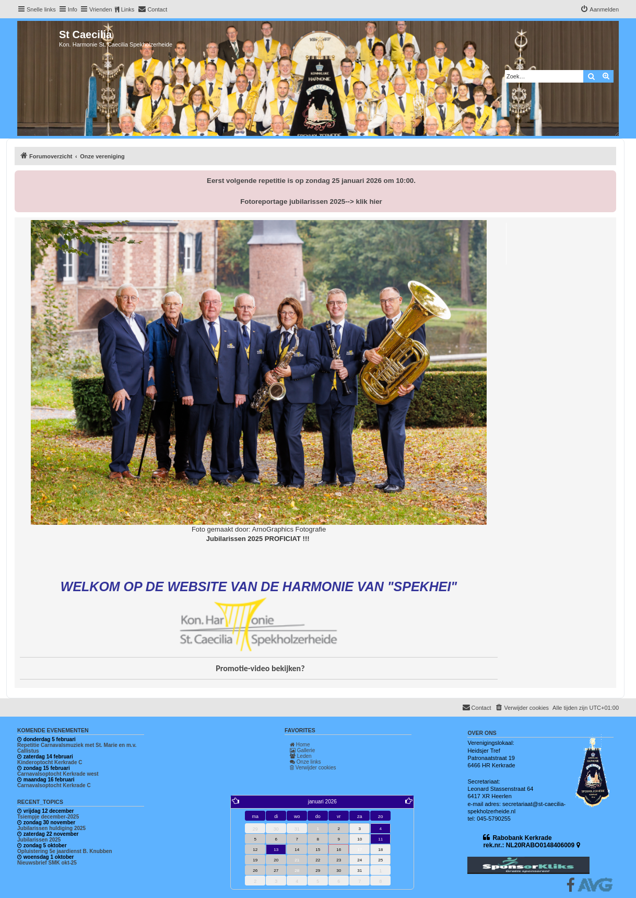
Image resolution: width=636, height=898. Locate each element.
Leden (301, 756)
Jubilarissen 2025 (39, 840)
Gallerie (302, 750)
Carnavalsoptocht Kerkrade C (54, 785)
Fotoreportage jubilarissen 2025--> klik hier (311, 201)
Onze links (305, 762)
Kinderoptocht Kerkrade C (49, 762)
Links (128, 9)
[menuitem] (152, 9)
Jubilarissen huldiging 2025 (51, 828)
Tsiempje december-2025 (48, 817)
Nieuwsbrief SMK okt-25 (47, 863)
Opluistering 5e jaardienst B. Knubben (64, 851)
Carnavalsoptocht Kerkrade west (58, 774)
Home (300, 744)
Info (72, 9)
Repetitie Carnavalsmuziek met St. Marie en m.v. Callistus (76, 748)
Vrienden (100, 9)
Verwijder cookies (313, 767)
